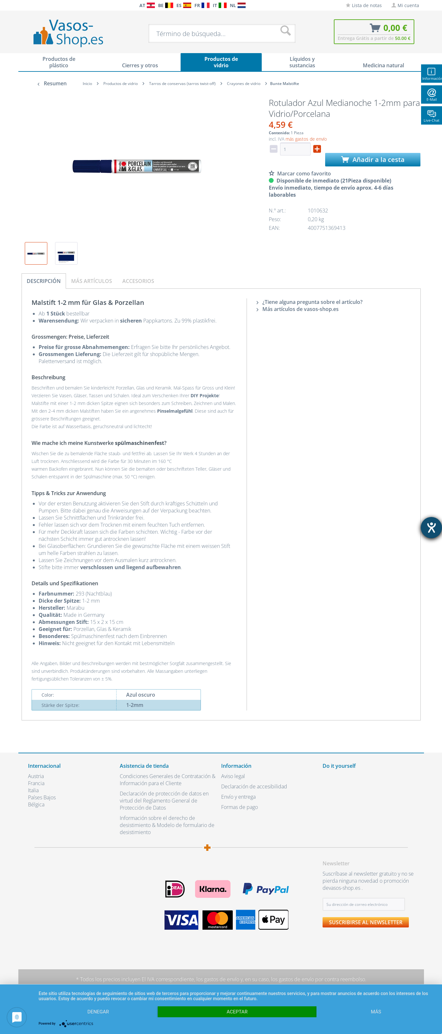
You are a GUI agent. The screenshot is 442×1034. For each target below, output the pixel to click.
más (376, 1012)
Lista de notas (364, 5)
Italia (33, 790)
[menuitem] (31, 5)
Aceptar (237, 1012)
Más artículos (91, 281)
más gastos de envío (306, 139)
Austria (36, 776)
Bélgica (36, 804)
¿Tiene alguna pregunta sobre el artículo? (309, 302)
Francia (36, 783)
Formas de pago (239, 807)
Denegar (98, 1012)
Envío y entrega (238, 796)
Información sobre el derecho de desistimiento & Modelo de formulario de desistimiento (167, 825)
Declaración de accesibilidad (254, 786)
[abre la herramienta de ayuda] (431, 527)
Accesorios (138, 281)
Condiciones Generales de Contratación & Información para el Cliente (167, 780)
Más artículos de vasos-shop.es (298, 309)
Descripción (44, 281)
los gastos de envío (217, 979)
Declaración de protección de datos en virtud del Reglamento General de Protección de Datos (164, 800)
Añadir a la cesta (373, 159)
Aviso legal (233, 776)
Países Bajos (42, 797)
